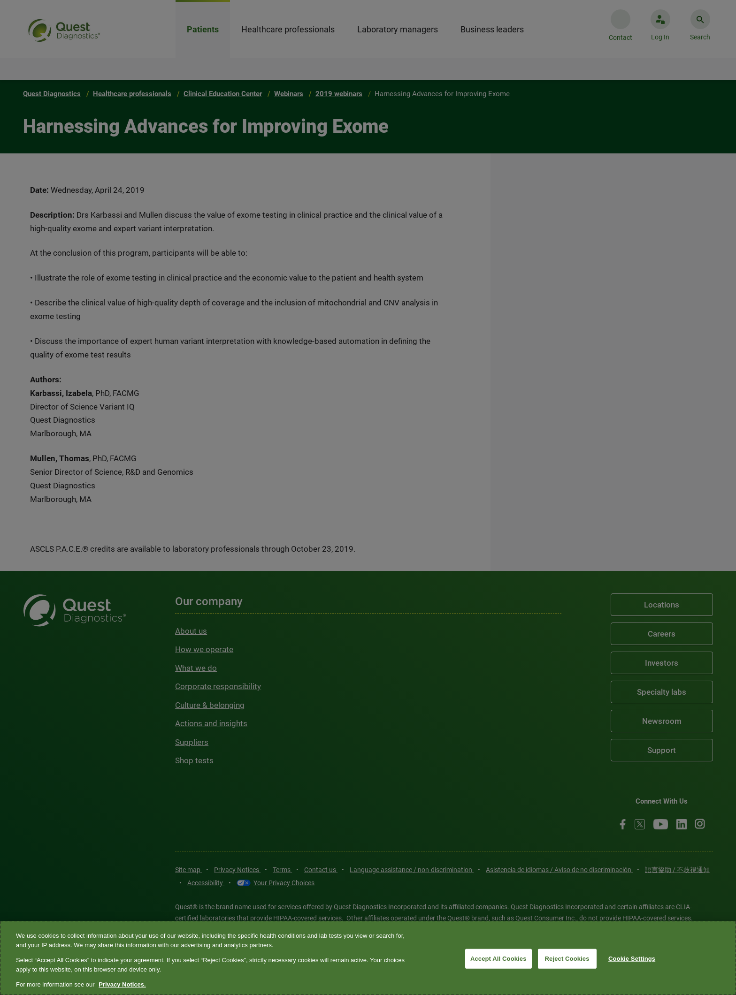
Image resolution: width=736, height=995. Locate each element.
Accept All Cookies (498, 958)
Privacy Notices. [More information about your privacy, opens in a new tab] (122, 984)
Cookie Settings (631, 958)
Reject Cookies (567, 958)
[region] (368, 958)
